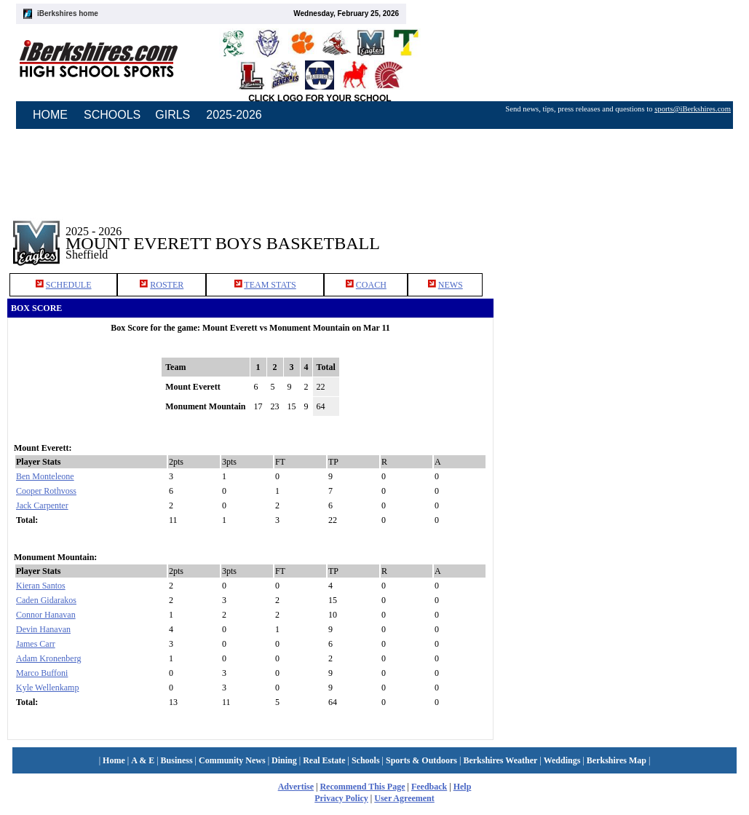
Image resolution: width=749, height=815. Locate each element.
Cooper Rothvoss (46, 491)
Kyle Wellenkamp (47, 687)
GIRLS (172, 115)
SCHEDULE (69, 285)
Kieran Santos (41, 585)
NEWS (450, 285)
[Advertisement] (625, 382)
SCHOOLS (112, 115)
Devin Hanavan (43, 629)
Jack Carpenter (42, 505)
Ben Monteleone (45, 476)
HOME (50, 115)
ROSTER (166, 285)
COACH (371, 285)
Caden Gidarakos (46, 600)
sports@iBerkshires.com (692, 109)
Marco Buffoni (42, 673)
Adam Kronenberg (48, 658)
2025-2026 (234, 115)
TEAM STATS (270, 285)
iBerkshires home (67, 13)
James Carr (35, 644)
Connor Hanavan (46, 615)
